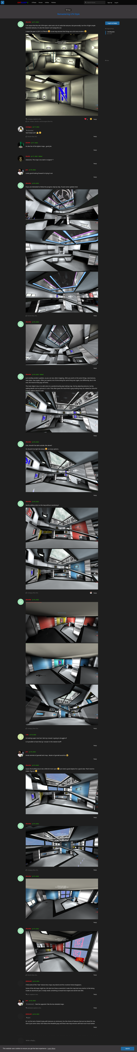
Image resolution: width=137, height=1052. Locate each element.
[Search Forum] (94, 2)
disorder (30, 130)
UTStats (34, 2)
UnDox (47, 2)
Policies (53, 2)
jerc (29, 1018)
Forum (40, 2)
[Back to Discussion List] (2, 2)
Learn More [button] (51, 1048)
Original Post (109, 28)
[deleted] (31, 1004)
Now (107, 60)
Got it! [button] (128, 1048)
